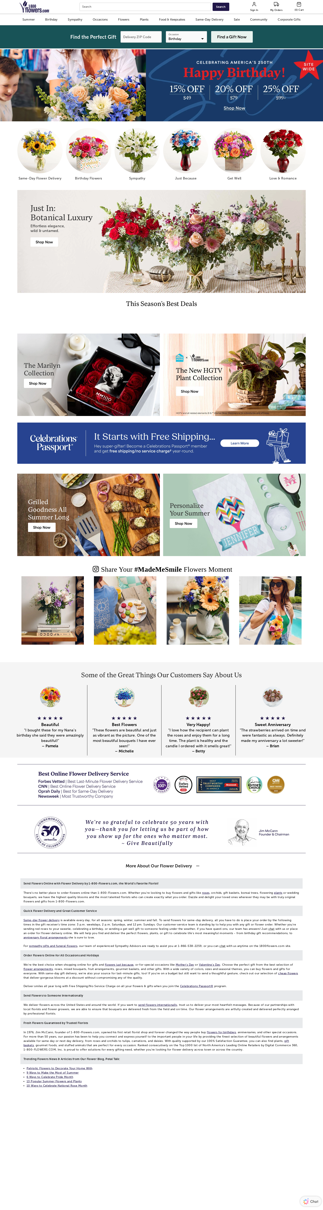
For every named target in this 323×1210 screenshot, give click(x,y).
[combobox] (145, 6)
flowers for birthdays (221, 1032)
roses (205, 892)
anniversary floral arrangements (45, 937)
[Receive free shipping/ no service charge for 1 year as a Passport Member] (161, 443)
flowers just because (119, 964)
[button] (28, 19)
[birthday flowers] (88, 155)
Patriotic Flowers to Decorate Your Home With (59, 1068)
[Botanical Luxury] (44, 242)
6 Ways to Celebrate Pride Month (50, 1077)
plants (278, 892)
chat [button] (271, 928)
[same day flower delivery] (40, 155)
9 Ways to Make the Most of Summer (53, 1072)
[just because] (185, 155)
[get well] (234, 155)
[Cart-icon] (299, 7)
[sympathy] (137, 155)
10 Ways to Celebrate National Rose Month (57, 1085)
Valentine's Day (209, 964)
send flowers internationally (157, 1004)
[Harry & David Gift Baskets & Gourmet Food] (42, 527)
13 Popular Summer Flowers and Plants (54, 1081)
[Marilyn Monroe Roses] (37, 383)
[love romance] (283, 155)
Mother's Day (185, 964)
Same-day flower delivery (41, 920)
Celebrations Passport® (196, 986)
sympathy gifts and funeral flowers (53, 946)
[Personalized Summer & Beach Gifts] (183, 523)
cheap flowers (288, 973)
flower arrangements (38, 969)
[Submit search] (221, 7)
